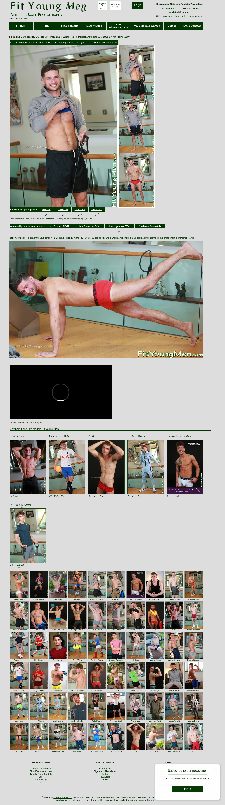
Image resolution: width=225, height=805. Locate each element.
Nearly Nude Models (41, 774)
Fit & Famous (69, 25)
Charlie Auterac (38, 630)
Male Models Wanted (147, 25)
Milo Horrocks (58, 751)
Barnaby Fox (116, 599)
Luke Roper (39, 751)
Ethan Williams (193, 630)
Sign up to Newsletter (105, 771)
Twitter (104, 774)
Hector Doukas (193, 660)
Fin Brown (38, 660)
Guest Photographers (118, 26)
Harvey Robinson (174, 660)
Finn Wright (77, 660)
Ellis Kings (17, 436)
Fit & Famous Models (41, 771)
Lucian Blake (193, 721)
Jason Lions (135, 690)
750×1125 (63, 209)
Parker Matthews (174, 751)
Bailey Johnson (96, 599)
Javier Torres (174, 690)
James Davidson (77, 690)
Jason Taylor (155, 690)
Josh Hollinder (77, 721)
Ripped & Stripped (34, 422)
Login (137, 5)
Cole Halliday (58, 630)
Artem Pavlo (58, 599)
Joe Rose (19, 721)
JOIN (45, 26)
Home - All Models (41, 768)
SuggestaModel (102, 6)
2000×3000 (96, 209)
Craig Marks (97, 630)
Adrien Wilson (19, 599)
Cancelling (41, 779)
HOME (21, 26)
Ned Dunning (116, 751)
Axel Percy (77, 599)
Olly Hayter (155, 751)
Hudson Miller (59, 436)
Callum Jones (174, 599)
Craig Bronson (77, 630)
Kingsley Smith (116, 721)
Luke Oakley (19, 751)
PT (193, 751)
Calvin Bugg (193, 599)
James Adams (58, 690)
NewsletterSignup (115, 5)
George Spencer (116, 660)
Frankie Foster (97, 660)
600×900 (46, 209)
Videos (172, 25)
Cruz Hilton (116, 630)
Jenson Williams (193, 690)
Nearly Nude (94, 25)
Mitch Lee (77, 751)
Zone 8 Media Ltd (62, 797)
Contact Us (105, 768)
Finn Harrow (58, 660)
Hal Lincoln (135, 660)
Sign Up (187, 788)
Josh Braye (58, 721)
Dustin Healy (135, 630)
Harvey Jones (155, 660)
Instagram (105, 776)
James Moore (97, 690)
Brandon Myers (179, 436)
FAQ (41, 782)
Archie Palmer (39, 599)
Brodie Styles (154, 599)
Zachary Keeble (22, 505)
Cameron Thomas (19, 630)
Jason (116, 690)
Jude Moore (97, 721)
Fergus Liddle (19, 660)
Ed (155, 630)
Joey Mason (137, 436)
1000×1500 (80, 209)
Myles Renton (97, 751)
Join (41, 776)
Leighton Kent (155, 721)
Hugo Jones (39, 690)
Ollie (92, 436)
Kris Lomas (135, 721)
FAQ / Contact (192, 25)
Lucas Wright (174, 721)
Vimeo (105, 779)
